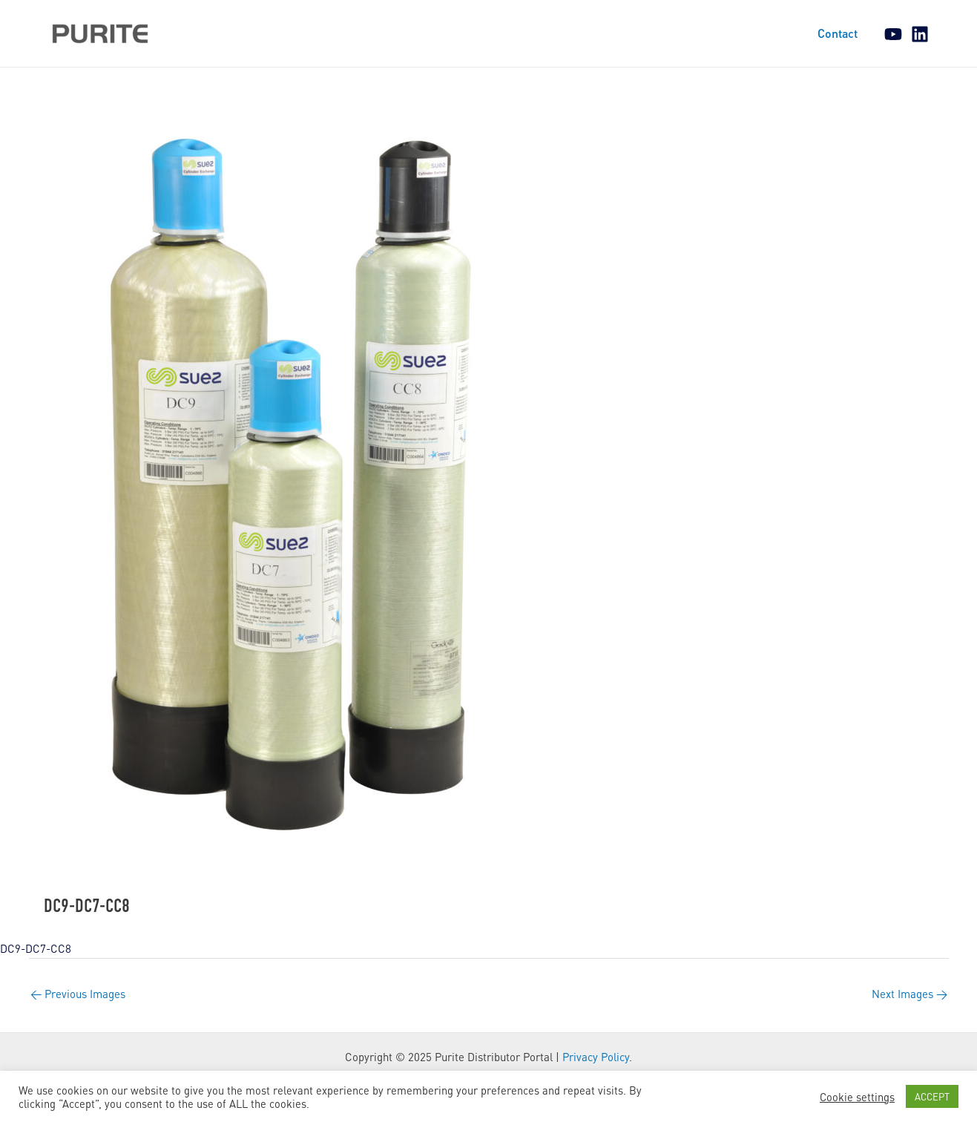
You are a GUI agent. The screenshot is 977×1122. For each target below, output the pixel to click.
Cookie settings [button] (857, 1096)
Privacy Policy (595, 1056)
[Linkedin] (920, 34)
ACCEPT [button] (932, 1096)
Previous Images (77, 993)
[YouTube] (893, 34)
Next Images (909, 993)
